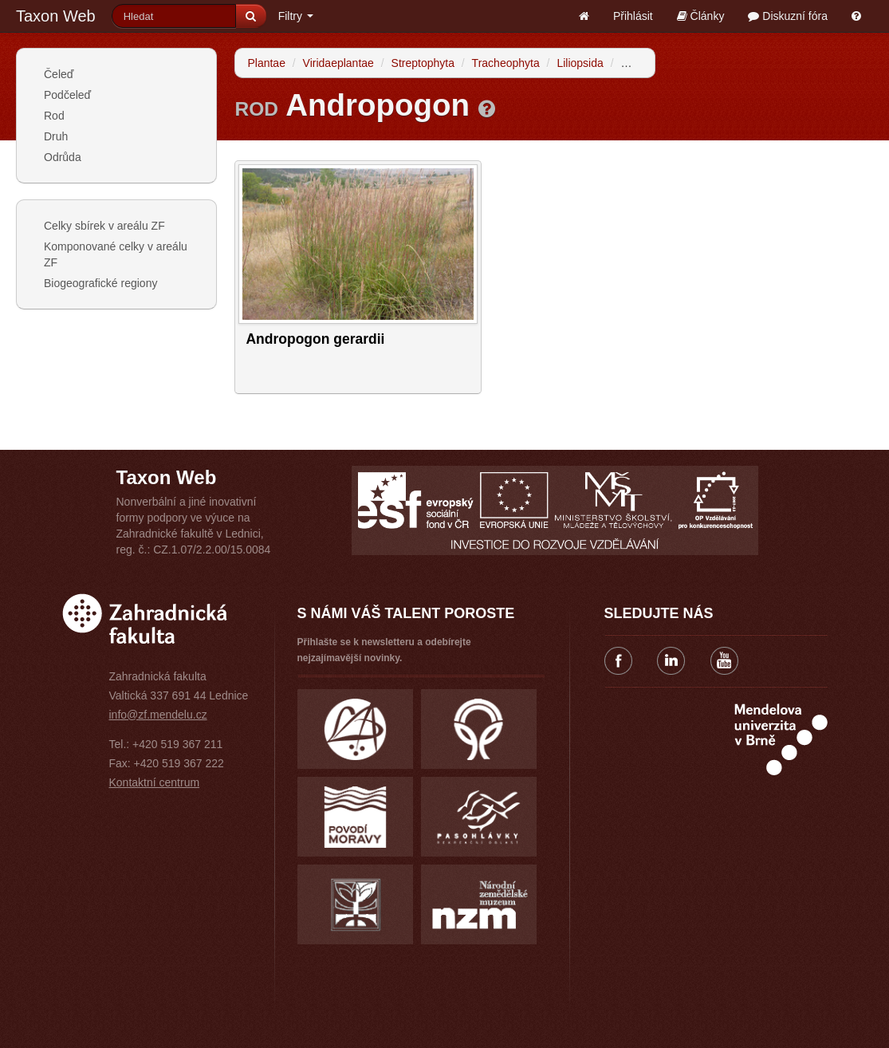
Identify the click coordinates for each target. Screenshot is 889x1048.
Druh (56, 136)
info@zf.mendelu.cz (158, 714)
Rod (54, 115)
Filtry (295, 16)
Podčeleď (67, 95)
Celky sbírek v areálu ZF (104, 225)
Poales (637, 63)
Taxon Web (56, 16)
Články (701, 16)
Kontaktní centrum (154, 782)
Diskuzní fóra (788, 16)
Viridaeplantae (338, 63)
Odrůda (62, 157)
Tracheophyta (506, 63)
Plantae (266, 63)
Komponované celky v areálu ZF (115, 254)
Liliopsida (580, 63)
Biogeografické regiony (100, 283)
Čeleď (58, 74)
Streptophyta (422, 63)
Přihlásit (633, 16)
